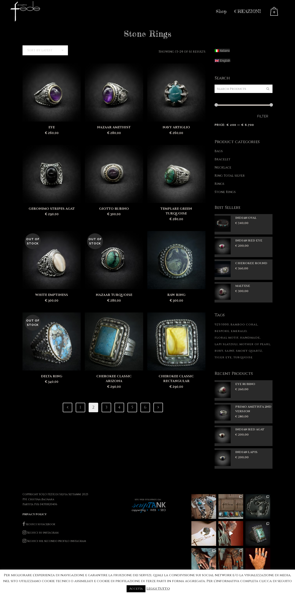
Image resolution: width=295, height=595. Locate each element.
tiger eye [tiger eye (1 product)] (223, 357)
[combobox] (45, 50)
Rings (219, 184)
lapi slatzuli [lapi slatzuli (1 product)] (226, 344)
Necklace (223, 167)
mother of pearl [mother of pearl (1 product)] (254, 344)
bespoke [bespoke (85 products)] (222, 331)
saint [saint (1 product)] (229, 351)
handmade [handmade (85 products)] (250, 338)
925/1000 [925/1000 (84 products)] (222, 324)
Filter (262, 116)
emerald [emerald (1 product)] (239, 331)
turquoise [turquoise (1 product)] (243, 357)
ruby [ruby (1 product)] (219, 351)
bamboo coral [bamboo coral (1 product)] (244, 324)
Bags (219, 151)
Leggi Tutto (158, 588)
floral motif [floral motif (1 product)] (226, 338)
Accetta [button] (136, 589)
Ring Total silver (230, 175)
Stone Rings (225, 192)
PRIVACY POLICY (34, 514)
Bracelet (222, 159)
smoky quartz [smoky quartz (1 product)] (249, 351)
